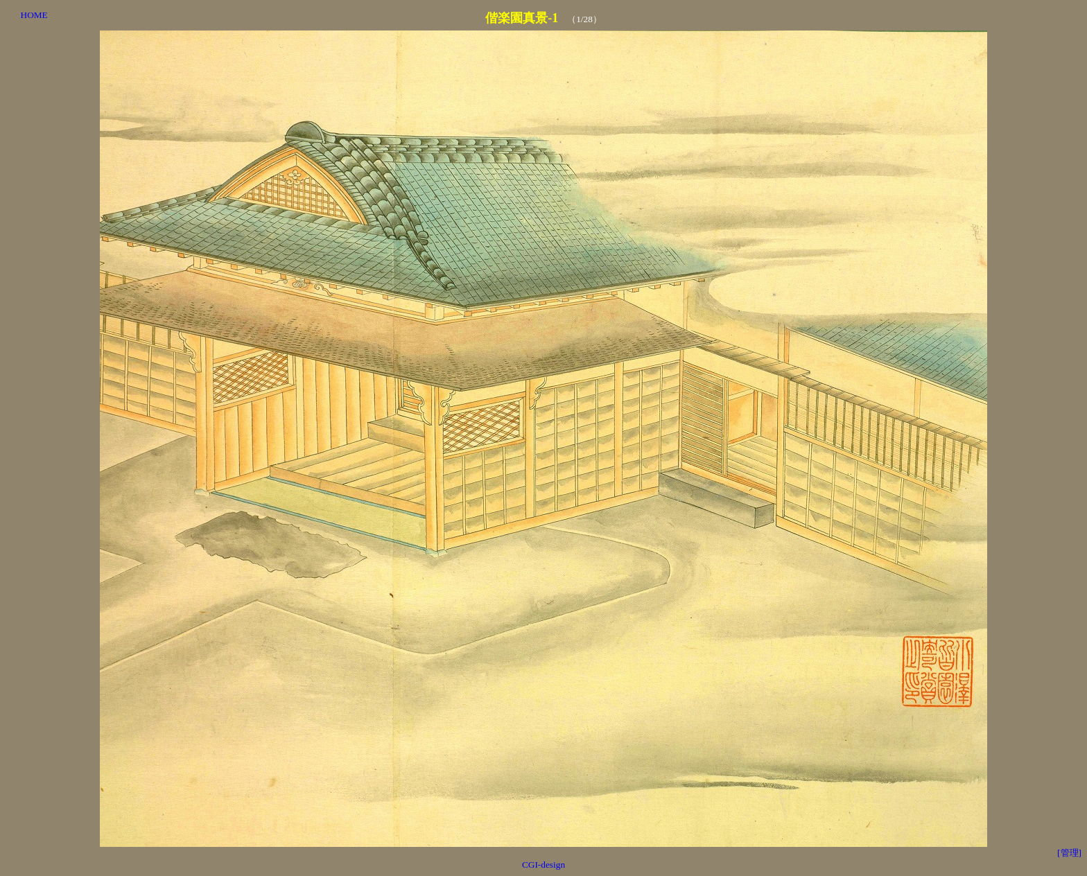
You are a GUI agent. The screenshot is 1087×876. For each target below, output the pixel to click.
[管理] (1069, 853)
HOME (34, 15)
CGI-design (543, 864)
